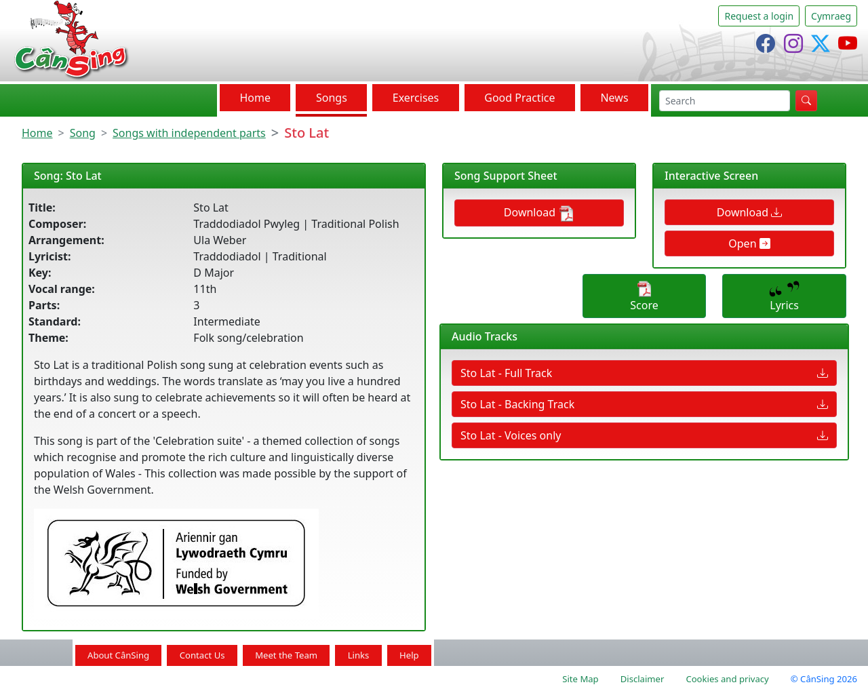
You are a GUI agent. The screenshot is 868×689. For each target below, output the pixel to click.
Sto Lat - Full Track (644, 373)
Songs (331, 97)
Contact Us (202, 655)
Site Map (580, 679)
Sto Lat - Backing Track (644, 404)
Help (409, 655)
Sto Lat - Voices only (644, 435)
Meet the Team (286, 655)
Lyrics (784, 297)
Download (539, 213)
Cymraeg (831, 15)
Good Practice (519, 97)
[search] (724, 100)
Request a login (758, 15)
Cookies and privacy (727, 679)
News (614, 97)
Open (749, 243)
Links (359, 655)
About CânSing (118, 655)
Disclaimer (642, 679)
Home (255, 97)
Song (83, 132)
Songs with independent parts (189, 132)
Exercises (416, 97)
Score (644, 297)
